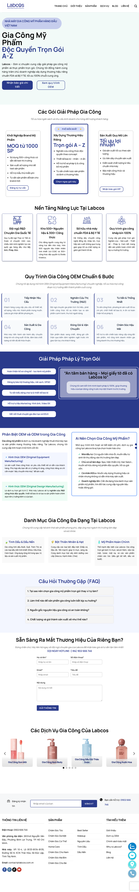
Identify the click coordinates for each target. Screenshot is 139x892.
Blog (115, 5)
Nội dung (41, 682)
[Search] (135, 6)
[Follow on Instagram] (9, 869)
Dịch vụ (104, 5)
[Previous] (5, 753)
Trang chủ (61, 5)
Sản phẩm (91, 5)
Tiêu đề (74, 670)
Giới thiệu (76, 5)
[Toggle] (28, 591)
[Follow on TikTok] (14, 869)
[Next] (133, 753)
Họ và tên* (42, 657)
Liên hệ (125, 5)
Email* (40, 670)
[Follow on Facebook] (4, 869)
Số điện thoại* (77, 657)
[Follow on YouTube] (19, 869)
